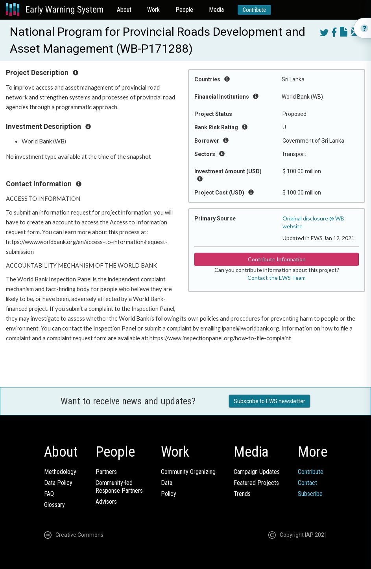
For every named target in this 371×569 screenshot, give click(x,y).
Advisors (106, 501)
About (124, 9)
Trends (242, 493)
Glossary (54, 504)
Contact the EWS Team (276, 277)
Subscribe (310, 493)
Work (153, 9)
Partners (106, 471)
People (184, 9)
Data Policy (58, 482)
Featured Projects (256, 482)
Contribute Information (277, 259)
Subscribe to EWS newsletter (269, 401)
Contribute (254, 10)
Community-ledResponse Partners (119, 486)
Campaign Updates (257, 471)
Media (216, 9)
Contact (307, 482)
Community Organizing (188, 471)
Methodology (60, 471)
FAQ (49, 493)
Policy (168, 493)
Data (166, 482)
